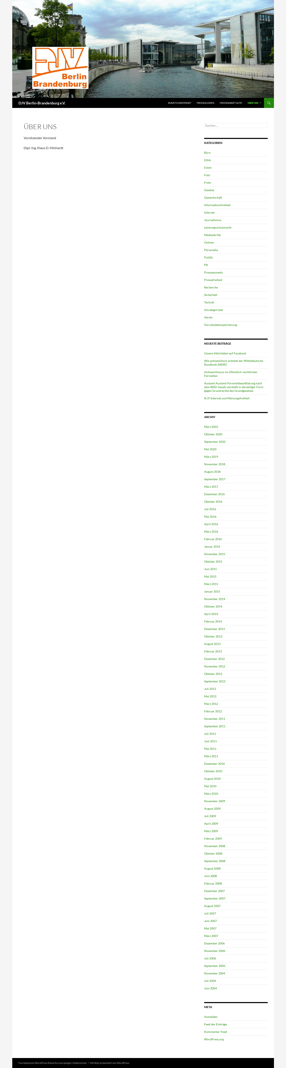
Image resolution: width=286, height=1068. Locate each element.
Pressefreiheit (213, 280)
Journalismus (212, 220)
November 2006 (214, 951)
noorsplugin (64, 1062)
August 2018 (212, 471)
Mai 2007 (210, 928)
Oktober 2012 (213, 674)
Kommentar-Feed (215, 1031)
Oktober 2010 (213, 771)
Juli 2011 (210, 733)
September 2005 (214, 966)
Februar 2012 (213, 711)
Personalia (211, 250)
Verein (208, 317)
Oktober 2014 (213, 606)
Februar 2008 (213, 883)
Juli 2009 (210, 816)
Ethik (207, 160)
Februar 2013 (213, 651)
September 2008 (214, 861)
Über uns (253, 102)
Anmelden (210, 1016)
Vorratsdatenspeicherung (220, 325)
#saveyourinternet (179, 102)
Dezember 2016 (214, 494)
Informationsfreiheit (217, 205)
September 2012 (214, 681)
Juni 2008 (210, 876)
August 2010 (212, 778)
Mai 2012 (210, 696)
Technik (209, 302)
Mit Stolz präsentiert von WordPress (109, 1062)
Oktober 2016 (213, 501)
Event (207, 167)
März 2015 (211, 584)
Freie (207, 182)
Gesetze (209, 190)
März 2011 (211, 756)
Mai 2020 (210, 449)
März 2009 (211, 831)
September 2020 (214, 441)
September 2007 (214, 898)
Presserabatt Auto (231, 102)
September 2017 (214, 479)
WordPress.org (214, 1039)
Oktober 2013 (213, 636)
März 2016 (211, 531)
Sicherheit (210, 295)
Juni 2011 (210, 741)
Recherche (211, 287)
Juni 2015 (210, 569)
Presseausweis (205, 102)
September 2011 (214, 726)
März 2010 (211, 793)
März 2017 (211, 486)
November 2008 (214, 846)
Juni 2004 (210, 988)
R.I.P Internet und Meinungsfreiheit (226, 398)
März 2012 (211, 703)
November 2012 (214, 666)
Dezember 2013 (214, 629)
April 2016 (211, 524)
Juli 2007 (210, 913)
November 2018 (214, 464)
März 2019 (211, 456)
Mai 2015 (210, 576)
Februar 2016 (213, 539)
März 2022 (211, 426)
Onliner (209, 242)
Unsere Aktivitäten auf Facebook (225, 353)
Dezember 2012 (214, 659)
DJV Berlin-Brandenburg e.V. (41, 103)
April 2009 (211, 823)
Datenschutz (80, 1062)
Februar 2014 (213, 621)
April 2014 (211, 614)
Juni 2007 (210, 921)
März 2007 (211, 936)
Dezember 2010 (214, 763)
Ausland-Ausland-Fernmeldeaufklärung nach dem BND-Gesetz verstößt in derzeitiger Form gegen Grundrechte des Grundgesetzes (233, 386)
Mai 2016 (210, 516)
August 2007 (212, 906)
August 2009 (212, 808)
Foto (207, 175)
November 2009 (214, 801)
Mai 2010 (210, 786)
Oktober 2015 (213, 561)
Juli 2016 (210, 509)
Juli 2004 (210, 981)
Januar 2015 (212, 591)
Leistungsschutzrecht (217, 227)
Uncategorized (213, 310)
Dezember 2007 (214, 891)
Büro (207, 152)
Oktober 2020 (213, 434)
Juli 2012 (210, 689)
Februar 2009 (213, 838)
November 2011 (214, 718)
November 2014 (214, 599)
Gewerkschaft (213, 197)
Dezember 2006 (214, 943)
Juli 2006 (210, 958)
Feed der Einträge (215, 1024)
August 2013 (212, 644)
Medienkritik (212, 235)
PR (206, 265)
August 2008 (212, 868)
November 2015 (214, 554)
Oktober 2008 (213, 853)
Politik (208, 257)
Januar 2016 (212, 546)
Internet (209, 212)
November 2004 (214, 973)
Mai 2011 (210, 748)
